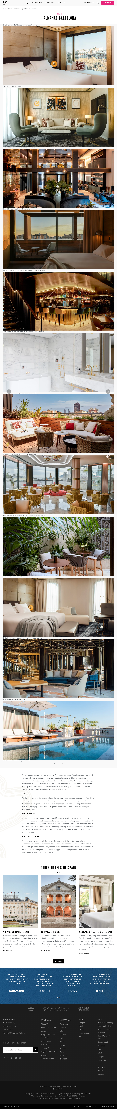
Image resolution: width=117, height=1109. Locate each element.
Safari (100, 1070)
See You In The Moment (104, 1031)
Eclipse (101, 1056)
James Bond (103, 1042)
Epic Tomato (77, 1107)
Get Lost (101, 1067)
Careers (44, 1031)
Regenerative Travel (49, 1051)
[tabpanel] (19, 915)
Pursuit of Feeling (105, 1022)
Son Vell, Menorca (50, 932)
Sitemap (44, 1055)
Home (4, 9)
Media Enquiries (9, 1026)
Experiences (49, 3)
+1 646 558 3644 (88, 3)
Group (81, 1029)
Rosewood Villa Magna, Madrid (95, 932)
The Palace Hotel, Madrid (16, 932)
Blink (100, 1052)
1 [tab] (57, 997)
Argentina (64, 1024)
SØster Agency (91, 1107)
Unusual (101, 1074)
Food (100, 1063)
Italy (62, 1038)
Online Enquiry (47, 1041)
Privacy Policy (47, 1047)
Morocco (63, 1048)
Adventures (102, 1045)
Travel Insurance (47, 1058)
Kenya (62, 1045)
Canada (63, 1027)
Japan (62, 1041)
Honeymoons (84, 1033)
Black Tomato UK (107, 1107)
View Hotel (8, 950)
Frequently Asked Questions (48, 1036)
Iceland (63, 1034)
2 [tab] (59, 997)
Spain (23, 9)
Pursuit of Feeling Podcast (14, 1033)
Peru (62, 1052)
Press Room (46, 1044)
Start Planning (9, 1022)
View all (58, 961)
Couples (82, 1022)
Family (81, 1026)
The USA (63, 1059)
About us (45, 1024)
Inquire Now (108, 3)
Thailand (63, 1055)
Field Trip (102, 1060)
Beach (100, 1049)
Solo (81, 1036)
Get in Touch (8, 1029)
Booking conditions (49, 1027)
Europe (18, 9)
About (59, 3)
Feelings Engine (104, 1026)
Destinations (37, 3)
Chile (62, 1031)
